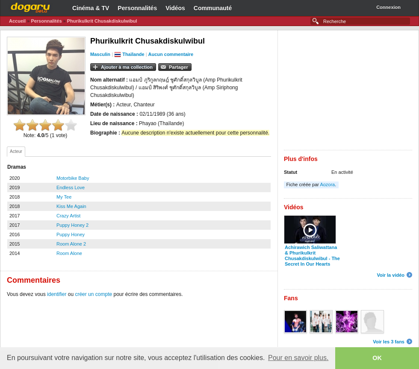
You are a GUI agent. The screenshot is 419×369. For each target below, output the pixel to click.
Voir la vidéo (390, 275)
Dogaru (30, 6)
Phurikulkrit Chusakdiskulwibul (102, 20)
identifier (56, 294)
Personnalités (137, 8)
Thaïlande (133, 54)
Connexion (388, 7)
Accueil (17, 20)
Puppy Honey (70, 234)
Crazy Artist (68, 215)
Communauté (213, 8)
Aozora (327, 184)
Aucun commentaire (170, 54)
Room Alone (69, 253)
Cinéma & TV (90, 8)
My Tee (63, 196)
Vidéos (175, 8)
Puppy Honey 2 (72, 225)
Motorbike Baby (72, 178)
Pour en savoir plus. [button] (298, 357)
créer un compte (93, 294)
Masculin (100, 54)
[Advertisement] (348, 90)
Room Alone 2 (71, 243)
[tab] (16, 151)
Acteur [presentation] (16, 151)
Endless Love (70, 187)
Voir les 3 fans (388, 341)
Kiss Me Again (71, 206)
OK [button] (377, 357)
